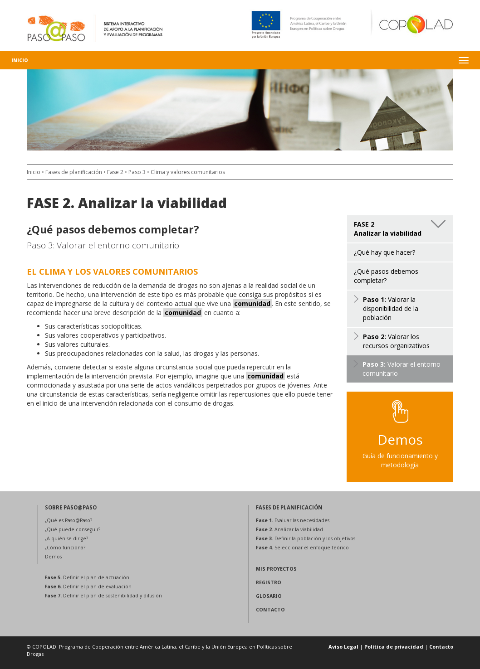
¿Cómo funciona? (65, 547)
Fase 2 (115, 172)
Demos (53, 556)
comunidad (252, 303)
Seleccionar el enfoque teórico (302, 547)
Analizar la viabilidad (289, 529)
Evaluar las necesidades (292, 520)
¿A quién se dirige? (66, 538)
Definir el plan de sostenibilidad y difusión (103, 595)
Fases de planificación (73, 172)
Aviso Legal (343, 646)
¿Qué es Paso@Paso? (68, 520)
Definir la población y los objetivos (305, 538)
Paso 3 (137, 172)
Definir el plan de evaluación (88, 586)
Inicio (19, 60)
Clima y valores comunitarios (188, 172)
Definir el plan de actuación (86, 577)
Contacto (441, 646)
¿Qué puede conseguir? (72, 529)
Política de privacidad (393, 646)
